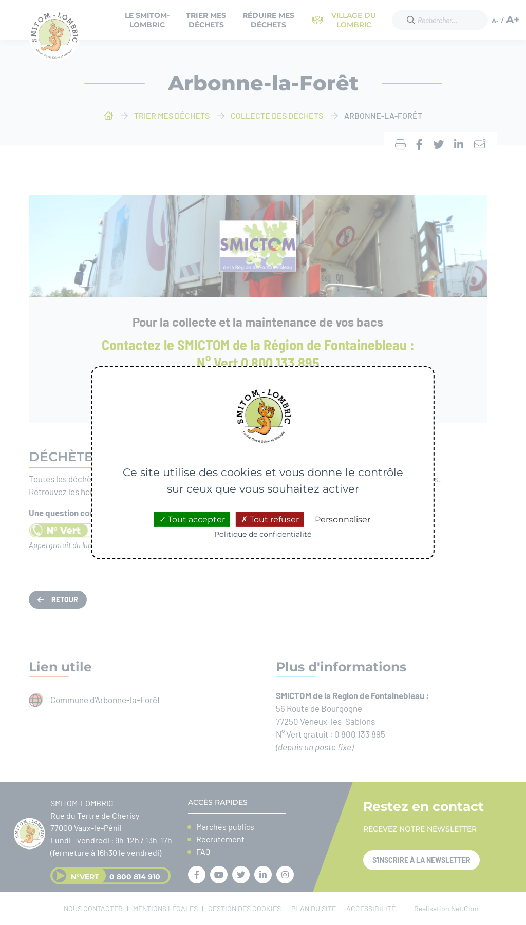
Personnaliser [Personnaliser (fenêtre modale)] (342, 519)
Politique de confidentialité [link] (262, 534)
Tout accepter (192, 519)
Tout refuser (270, 519)
